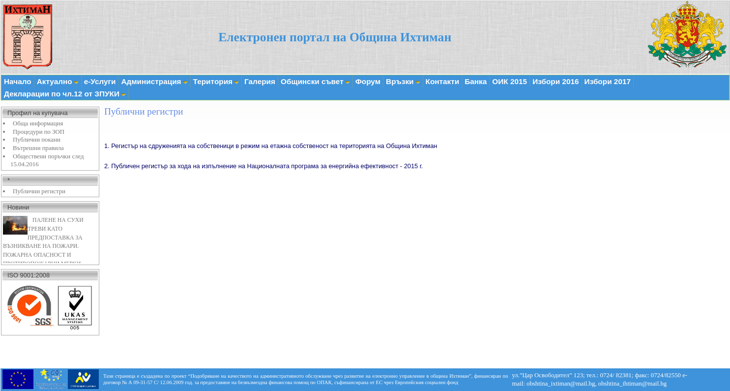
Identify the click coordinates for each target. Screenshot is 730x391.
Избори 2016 (555, 81)
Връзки (403, 81)
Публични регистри (39, 191)
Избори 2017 (607, 81)
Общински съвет (315, 81)
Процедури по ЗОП (38, 131)
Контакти (443, 81)
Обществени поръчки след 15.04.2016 (47, 160)
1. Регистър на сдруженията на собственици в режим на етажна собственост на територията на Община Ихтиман (270, 146)
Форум (367, 81)
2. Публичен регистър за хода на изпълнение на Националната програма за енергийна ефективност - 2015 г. (263, 166)
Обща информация (38, 123)
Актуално (58, 81)
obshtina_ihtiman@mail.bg (632, 383)
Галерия (259, 81)
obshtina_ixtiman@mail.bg (560, 383)
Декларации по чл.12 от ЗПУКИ (65, 94)
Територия (216, 81)
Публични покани (36, 139)
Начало (17, 81)
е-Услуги (100, 81)
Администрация (154, 81)
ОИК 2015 (509, 81)
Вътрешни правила (38, 148)
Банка (476, 81)
